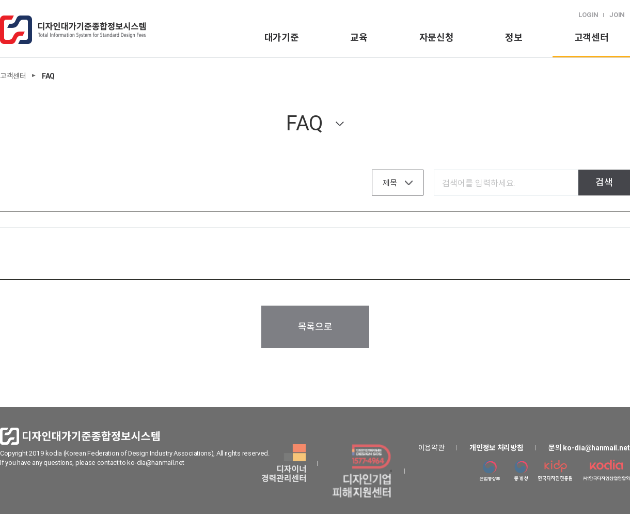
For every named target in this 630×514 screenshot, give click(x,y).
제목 (390, 183)
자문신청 (436, 37)
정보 (513, 37)
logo (73, 30)
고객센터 (591, 37)
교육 (358, 37)
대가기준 (281, 37)
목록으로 (315, 326)
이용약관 (431, 447)
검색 (603, 182)
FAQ (304, 122)
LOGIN (588, 14)
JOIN (617, 14)
